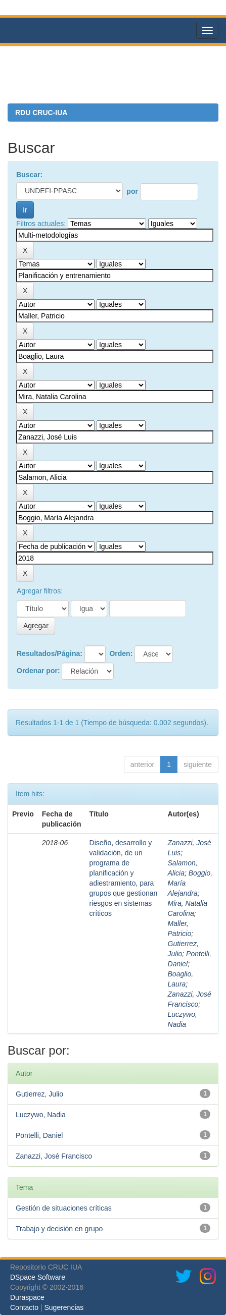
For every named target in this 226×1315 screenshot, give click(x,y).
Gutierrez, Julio (39, 1094)
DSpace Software (37, 1277)
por (132, 191)
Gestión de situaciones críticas (64, 1208)
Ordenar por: (38, 671)
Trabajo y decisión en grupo (59, 1229)
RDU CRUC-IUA (41, 112)
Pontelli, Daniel (39, 1135)
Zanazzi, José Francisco (54, 1156)
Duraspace (27, 1297)
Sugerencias (63, 1307)
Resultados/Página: (49, 653)
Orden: (120, 653)
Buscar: (29, 175)
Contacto (24, 1307)
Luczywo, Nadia (41, 1115)
